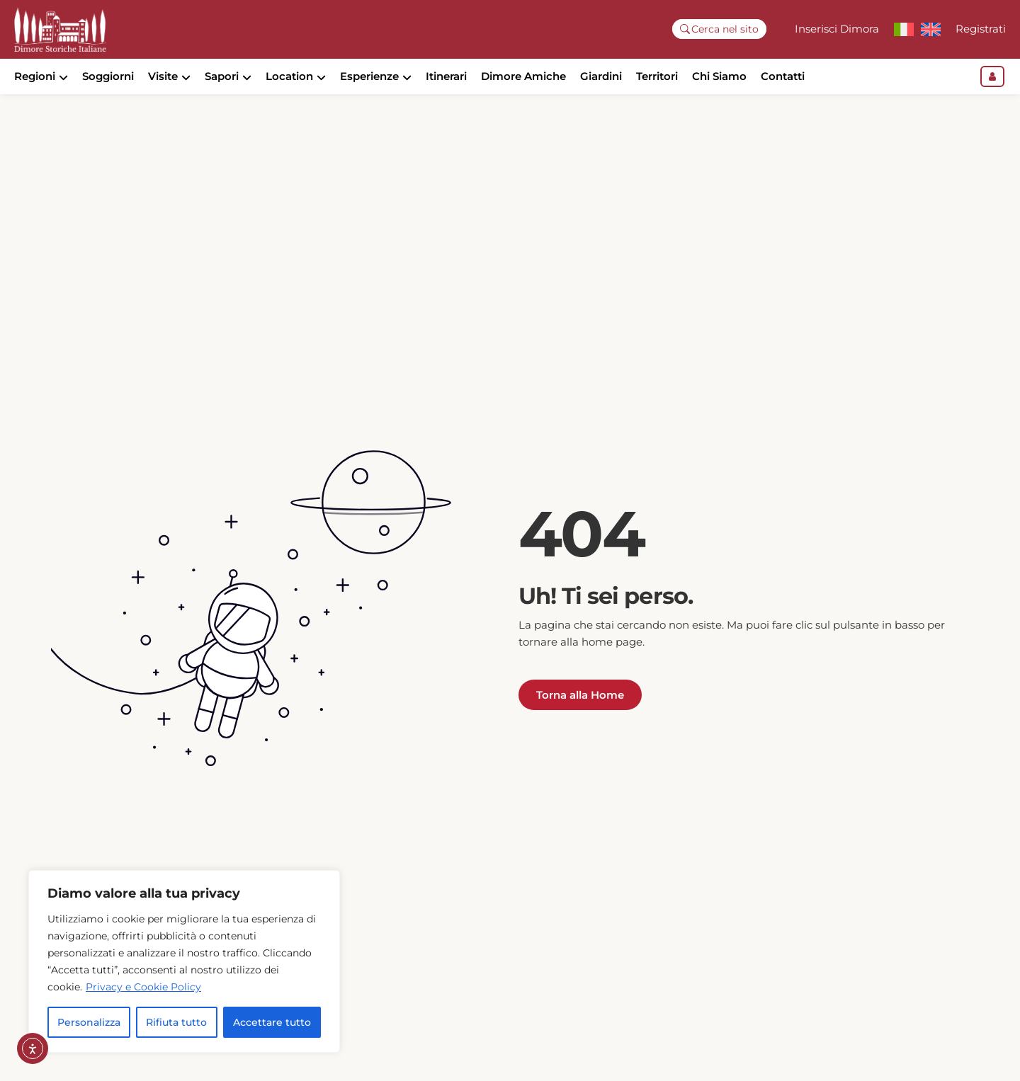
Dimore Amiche (523, 76)
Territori (657, 76)
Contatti (783, 76)
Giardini (601, 76)
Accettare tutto (272, 1022)
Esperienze (369, 76)
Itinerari (446, 76)
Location (289, 76)
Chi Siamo (719, 76)
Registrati (981, 28)
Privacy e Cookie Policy (143, 986)
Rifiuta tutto (176, 1022)
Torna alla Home (580, 719)
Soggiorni (108, 76)
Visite (163, 76)
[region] (184, 961)
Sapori (222, 76)
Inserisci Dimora (837, 28)
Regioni (34, 76)
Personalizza (88, 1022)
